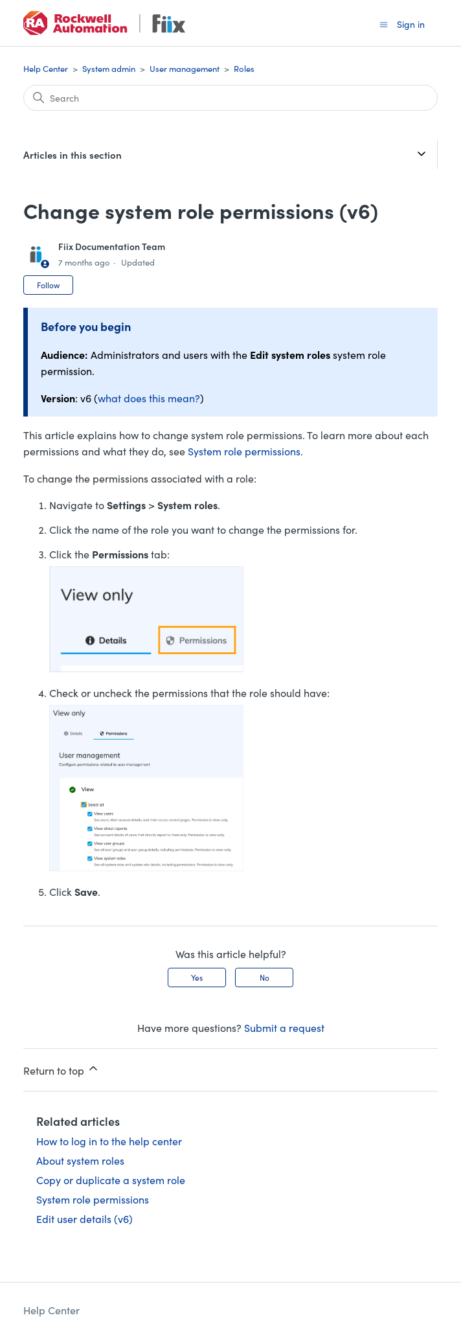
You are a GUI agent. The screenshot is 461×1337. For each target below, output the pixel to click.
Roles (244, 68)
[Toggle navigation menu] (383, 23)
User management (184, 68)
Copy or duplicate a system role (110, 1179)
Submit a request (284, 1027)
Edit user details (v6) (84, 1218)
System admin (108, 68)
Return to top (61, 1069)
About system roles (80, 1160)
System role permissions (244, 451)
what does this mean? (149, 398)
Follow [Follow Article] (48, 284)
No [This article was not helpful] (264, 977)
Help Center (45, 68)
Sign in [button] (411, 23)
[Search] (230, 98)
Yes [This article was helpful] (197, 977)
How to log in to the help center (109, 1141)
